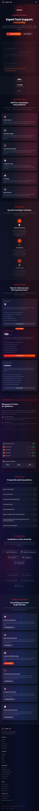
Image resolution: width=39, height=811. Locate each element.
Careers (3, 755)
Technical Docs (5, 776)
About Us (4, 753)
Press (3, 760)
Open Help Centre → (9, 629)
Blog (3, 758)
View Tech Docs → (9, 719)
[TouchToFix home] (7, 2)
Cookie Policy (4, 788)
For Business (4, 746)
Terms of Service (5, 786)
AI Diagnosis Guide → (9, 701)
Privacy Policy (5, 784)
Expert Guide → (8, 647)
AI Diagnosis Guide (6, 770)
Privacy (3, 808)
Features (3, 739)
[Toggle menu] (36, 2)
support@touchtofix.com (7, 800)
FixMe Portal (4, 748)
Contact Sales (19, 389)
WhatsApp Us (4, 798)
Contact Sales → (8, 665)
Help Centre (4, 767)
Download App (19, 357)
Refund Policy (5, 790)
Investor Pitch (5, 778)
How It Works (4, 744)
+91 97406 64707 (5, 796)
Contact (3, 762)
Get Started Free (19, 325)
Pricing (3, 741)
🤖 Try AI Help (27, 34)
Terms (7, 808)
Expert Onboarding (6, 774)
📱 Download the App (13, 34)
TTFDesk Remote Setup (7, 772)
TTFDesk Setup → (9, 682)
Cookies (11, 808)
